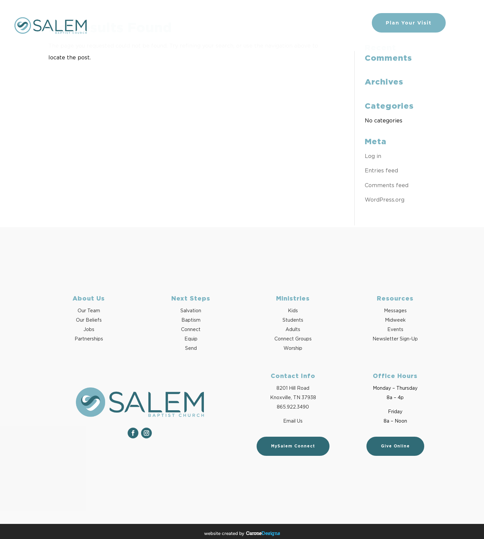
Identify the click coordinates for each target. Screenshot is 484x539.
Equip (190, 339)
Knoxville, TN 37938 (293, 397)
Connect (191, 329)
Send (191, 348)
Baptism (191, 320)
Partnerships (89, 339)
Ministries (328, 23)
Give (356, 23)
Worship (292, 348)
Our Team (89, 311)
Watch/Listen (287, 23)
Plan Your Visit (409, 23)
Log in (373, 156)
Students (292, 320)
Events (395, 329)
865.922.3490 (293, 407)
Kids (293, 311)
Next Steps (246, 23)
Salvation (190, 311)
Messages (395, 311)
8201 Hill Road (292, 388)
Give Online (395, 446)
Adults (292, 329)
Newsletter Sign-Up (395, 339)
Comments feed (386, 185)
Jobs (88, 329)
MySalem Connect (293, 446)
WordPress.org (384, 200)
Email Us (293, 421)
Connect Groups (293, 339)
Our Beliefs (89, 320)
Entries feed (381, 170)
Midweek (395, 320)
